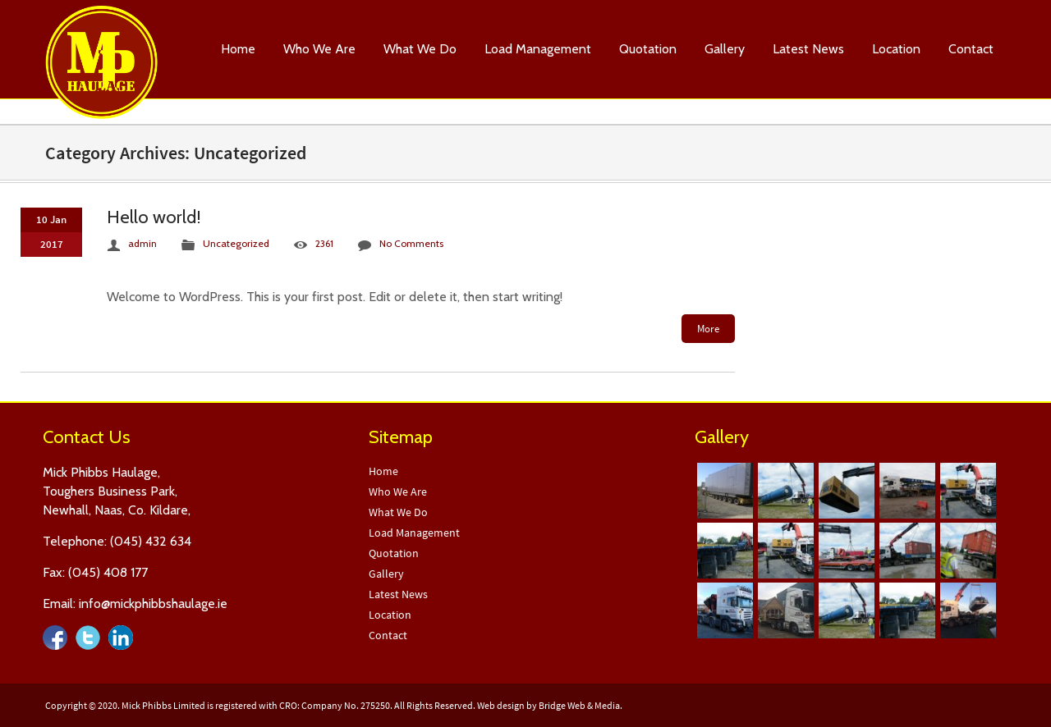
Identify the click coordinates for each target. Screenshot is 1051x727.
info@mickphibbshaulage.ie (153, 603)
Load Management (537, 49)
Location (896, 49)
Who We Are (319, 49)
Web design (501, 705)
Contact (971, 49)
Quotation (648, 49)
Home (238, 49)
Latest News (808, 49)
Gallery (724, 49)
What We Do (420, 49)
